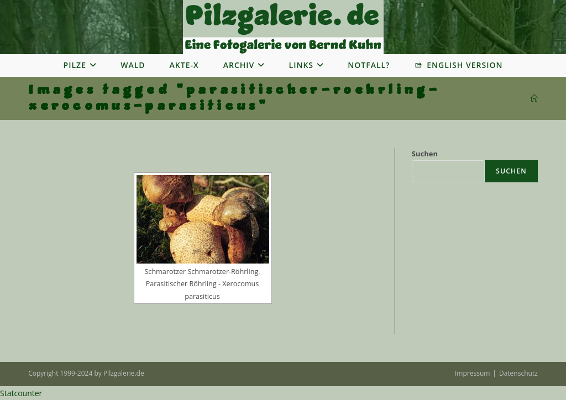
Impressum (472, 373)
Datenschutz (518, 373)
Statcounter (21, 393)
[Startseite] (534, 98)
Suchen (425, 154)
